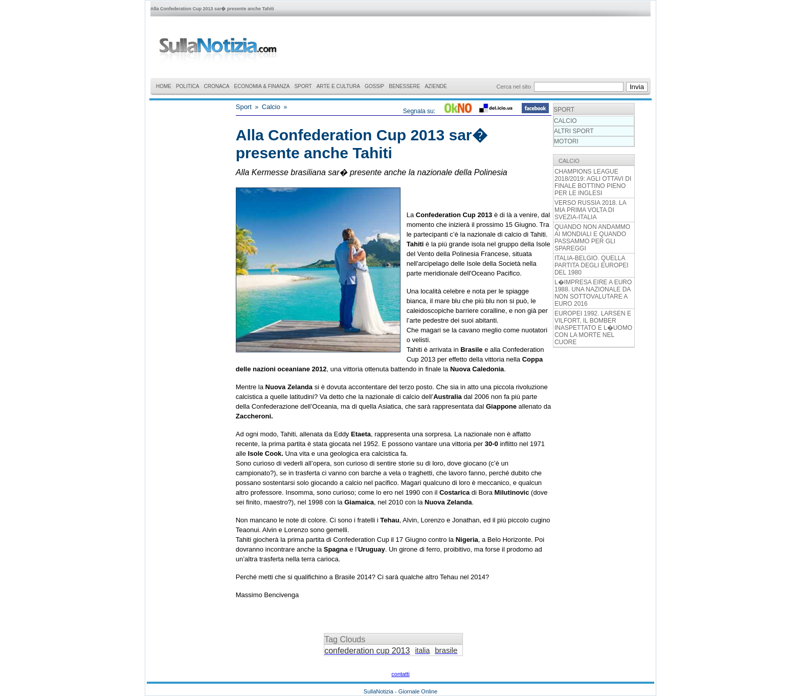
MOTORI (566, 141)
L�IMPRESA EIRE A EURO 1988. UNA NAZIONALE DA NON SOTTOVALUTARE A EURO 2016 (593, 293)
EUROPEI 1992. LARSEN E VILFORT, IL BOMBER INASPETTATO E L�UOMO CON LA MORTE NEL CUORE (593, 328)
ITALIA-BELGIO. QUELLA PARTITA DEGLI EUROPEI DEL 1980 (591, 265)
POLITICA (187, 86)
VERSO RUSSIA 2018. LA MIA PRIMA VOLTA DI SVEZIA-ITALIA (590, 210)
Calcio (271, 107)
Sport (244, 107)
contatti (400, 674)
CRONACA (217, 86)
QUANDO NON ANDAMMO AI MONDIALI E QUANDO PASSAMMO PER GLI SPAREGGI (592, 237)
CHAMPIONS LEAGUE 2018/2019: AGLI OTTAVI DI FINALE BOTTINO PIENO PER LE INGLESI (592, 182)
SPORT (303, 86)
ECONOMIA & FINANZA (262, 86)
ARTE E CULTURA (338, 86)
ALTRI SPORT (574, 131)
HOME (163, 86)
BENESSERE (404, 86)
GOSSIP (374, 86)
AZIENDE (436, 86)
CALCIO (565, 120)
